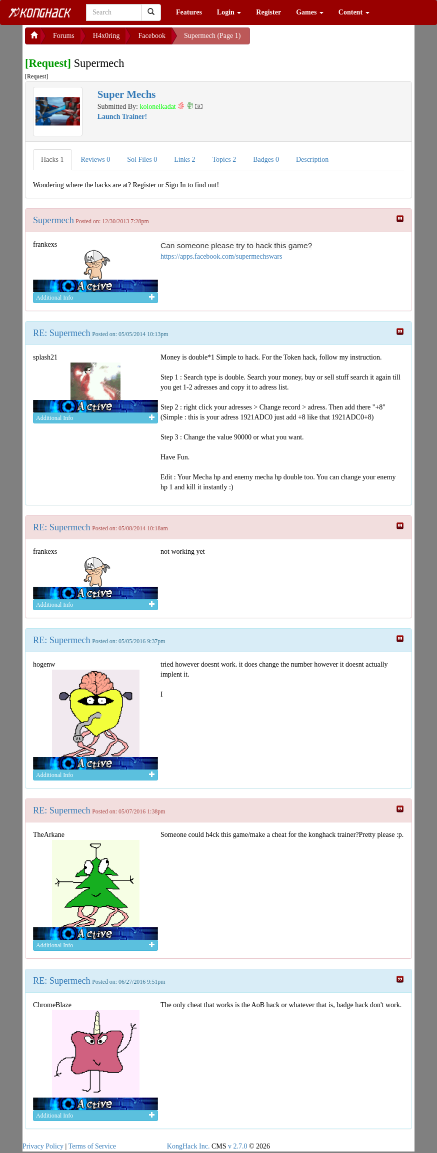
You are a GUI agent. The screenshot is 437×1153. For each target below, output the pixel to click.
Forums (63, 35)
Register (268, 12)
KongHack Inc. (188, 1146)
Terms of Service (92, 1146)
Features (189, 12)
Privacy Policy (43, 1146)
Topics (224, 159)
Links (184, 159)
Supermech (53, 220)
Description (312, 159)
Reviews (95, 159)
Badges (266, 159)
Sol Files (142, 159)
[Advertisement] (330, 39)
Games (310, 12)
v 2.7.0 (238, 1146)
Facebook (151, 35)
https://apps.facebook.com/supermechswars (221, 256)
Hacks (52, 159)
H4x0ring (106, 35)
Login (229, 12)
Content (354, 12)
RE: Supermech (61, 333)
